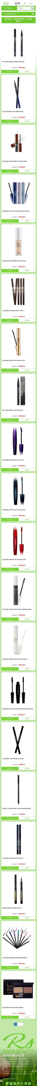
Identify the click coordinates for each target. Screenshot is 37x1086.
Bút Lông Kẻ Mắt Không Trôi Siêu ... (14, 61)
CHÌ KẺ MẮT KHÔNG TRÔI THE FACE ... (13, 858)
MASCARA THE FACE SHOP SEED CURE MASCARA (16, 609)
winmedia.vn (16, 1078)
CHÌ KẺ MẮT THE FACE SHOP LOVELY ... (13, 758)
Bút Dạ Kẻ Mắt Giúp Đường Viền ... (13, 111)
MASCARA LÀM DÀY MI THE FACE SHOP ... (14, 559)
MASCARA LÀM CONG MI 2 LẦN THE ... (13, 460)
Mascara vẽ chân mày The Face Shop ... (15, 161)
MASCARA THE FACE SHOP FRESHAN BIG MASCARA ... (18, 709)
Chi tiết (27, 71)
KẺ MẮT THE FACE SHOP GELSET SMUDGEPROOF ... (17, 808)
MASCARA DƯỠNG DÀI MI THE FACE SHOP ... (15, 659)
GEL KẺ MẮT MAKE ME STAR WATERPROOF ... (15, 958)
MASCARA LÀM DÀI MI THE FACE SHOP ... (14, 510)
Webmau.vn (7, 1069)
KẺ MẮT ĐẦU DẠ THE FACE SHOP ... (12, 908)
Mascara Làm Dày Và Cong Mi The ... (14, 360)
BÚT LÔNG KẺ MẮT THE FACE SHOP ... (13, 410)
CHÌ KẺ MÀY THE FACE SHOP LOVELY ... (13, 310)
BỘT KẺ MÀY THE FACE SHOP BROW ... (13, 1007)
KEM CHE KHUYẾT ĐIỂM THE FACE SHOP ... (14, 261)
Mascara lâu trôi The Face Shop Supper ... (16, 211)
